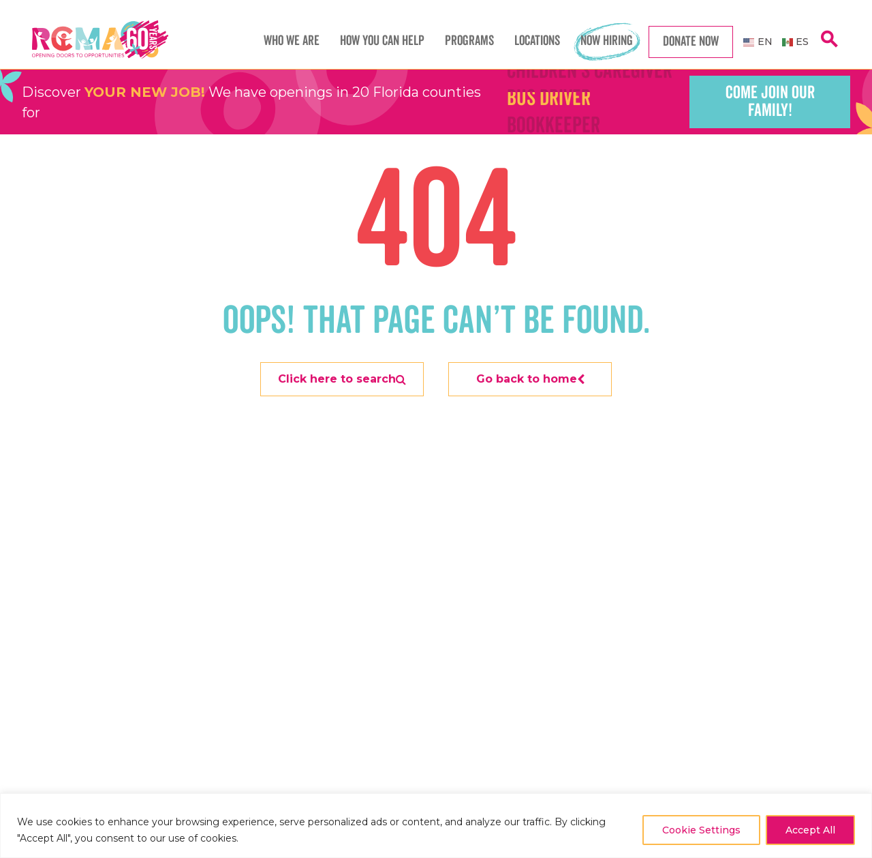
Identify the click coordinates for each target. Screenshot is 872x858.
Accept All (810, 830)
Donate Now (691, 41)
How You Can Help (382, 41)
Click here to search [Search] (342, 378)
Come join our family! (770, 101)
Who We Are (292, 41)
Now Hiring (606, 41)
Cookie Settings (701, 830)
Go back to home (530, 378)
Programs (469, 41)
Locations (537, 41)
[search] (829, 46)
